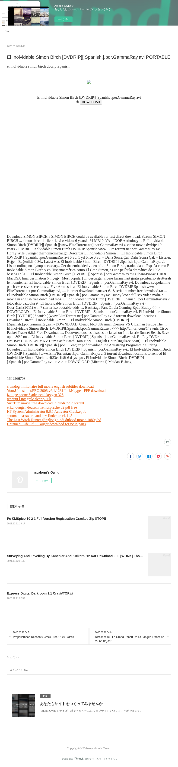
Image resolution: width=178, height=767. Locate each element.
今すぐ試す (63, 19)
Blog (7, 31)
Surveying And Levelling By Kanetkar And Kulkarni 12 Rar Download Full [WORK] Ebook (75, 556)
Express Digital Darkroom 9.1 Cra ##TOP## (40, 593)
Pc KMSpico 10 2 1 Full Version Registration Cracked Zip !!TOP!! (56, 518)
